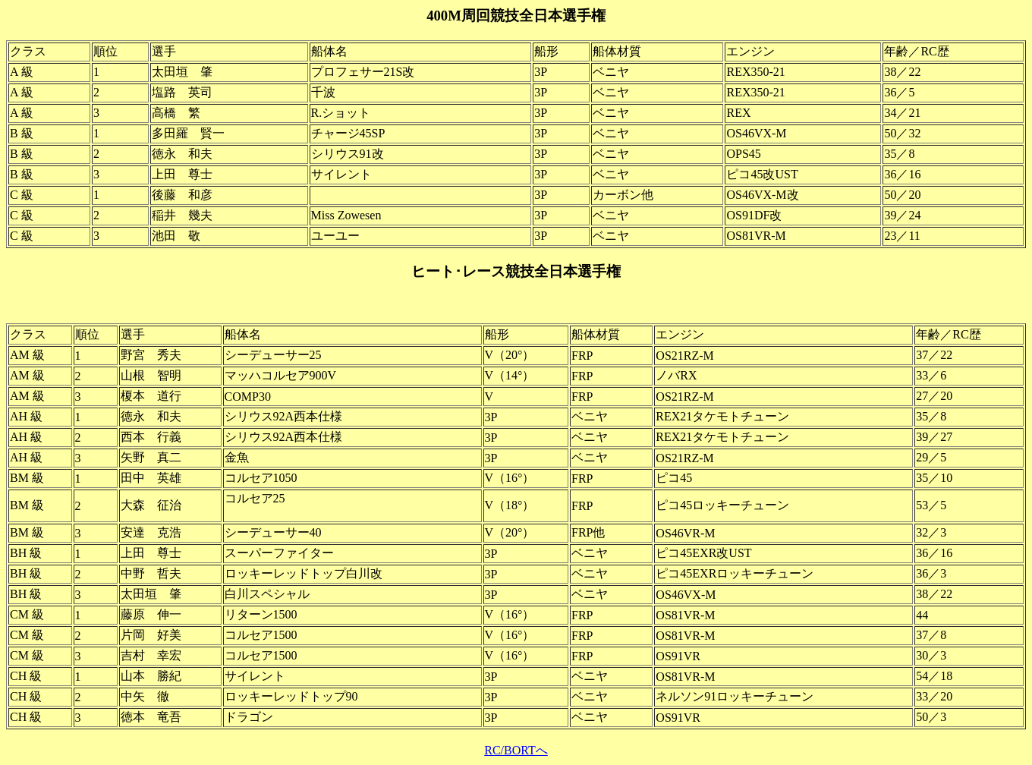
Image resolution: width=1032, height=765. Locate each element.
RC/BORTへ (516, 750)
